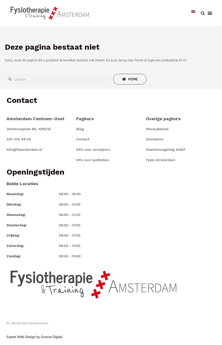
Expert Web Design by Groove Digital (34, 337)
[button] (202, 13)
